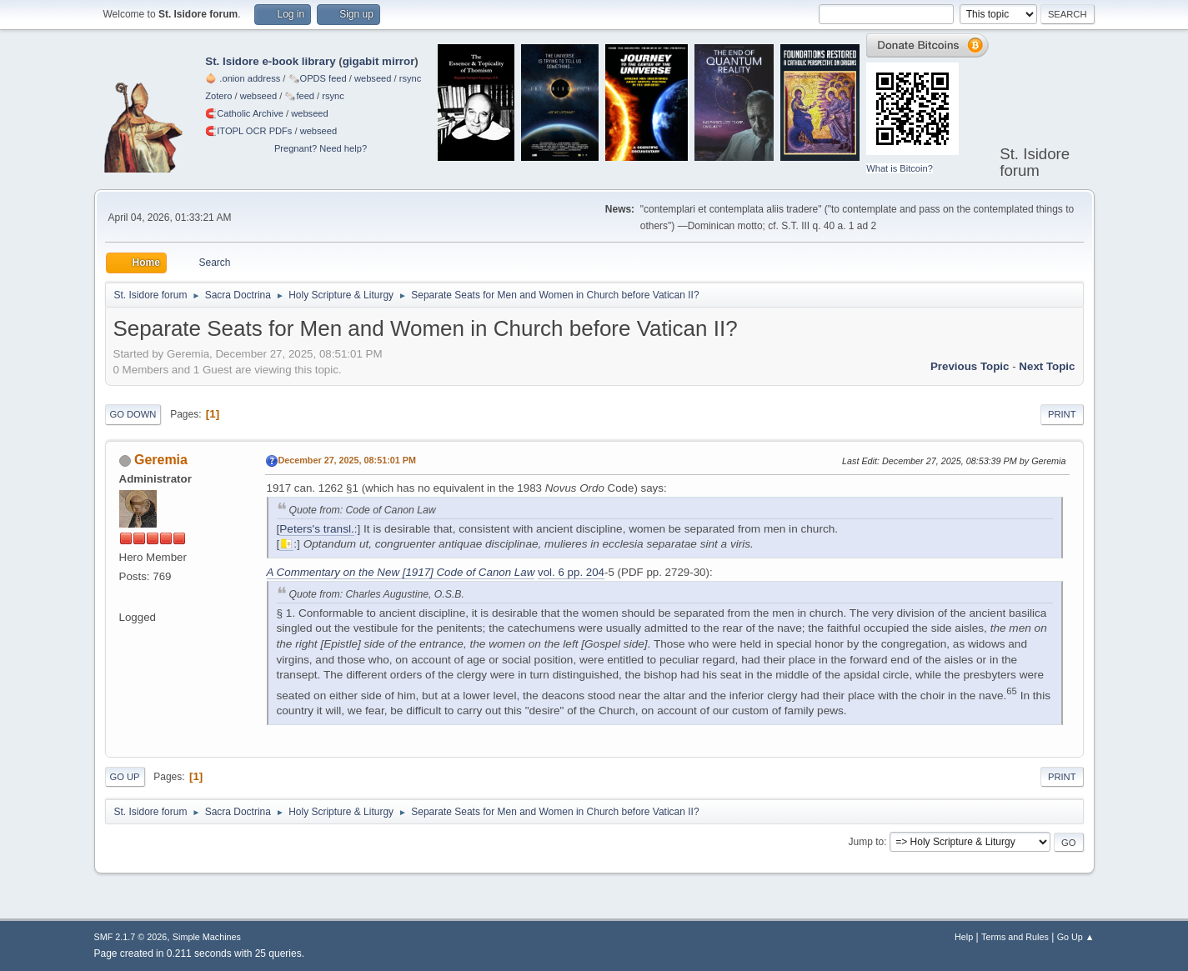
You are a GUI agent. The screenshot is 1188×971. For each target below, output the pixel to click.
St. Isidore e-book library (270, 61)
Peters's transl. (316, 529)
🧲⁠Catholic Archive (244, 113)
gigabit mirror (379, 61)
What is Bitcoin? (899, 168)
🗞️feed (299, 96)
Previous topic (970, 366)
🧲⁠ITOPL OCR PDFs (248, 131)
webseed (372, 78)
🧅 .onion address (242, 78)
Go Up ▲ (1076, 937)
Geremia (161, 460)
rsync (410, 78)
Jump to (867, 842)
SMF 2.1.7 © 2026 (131, 937)
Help (964, 937)
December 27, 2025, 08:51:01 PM (347, 460)
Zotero (218, 96)
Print (1062, 414)
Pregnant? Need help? (320, 148)
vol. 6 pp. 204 (571, 572)
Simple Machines (207, 937)
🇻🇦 (286, 544)
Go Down (133, 414)
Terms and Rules (1015, 937)
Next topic (1047, 366)
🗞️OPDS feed (317, 78)
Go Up (125, 777)
